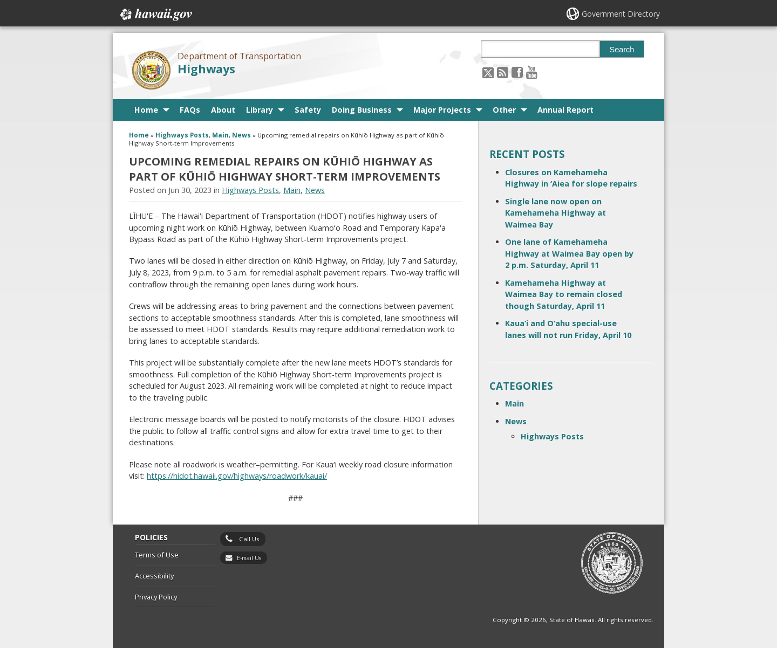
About (223, 110)
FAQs (190, 110)
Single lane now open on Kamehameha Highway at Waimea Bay (555, 213)
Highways (206, 68)
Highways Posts (182, 135)
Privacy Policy (156, 597)
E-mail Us (249, 558)
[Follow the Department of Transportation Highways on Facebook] (517, 72)
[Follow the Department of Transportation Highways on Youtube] (531, 72)
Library (259, 110)
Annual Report (565, 110)
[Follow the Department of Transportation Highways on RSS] (502, 72)
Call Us (249, 539)
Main (220, 135)
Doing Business (362, 110)
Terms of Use (157, 555)
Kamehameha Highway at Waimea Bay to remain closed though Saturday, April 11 (563, 294)
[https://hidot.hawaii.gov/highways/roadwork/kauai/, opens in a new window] (237, 476)
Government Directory (621, 14)
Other (504, 110)
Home (146, 110)
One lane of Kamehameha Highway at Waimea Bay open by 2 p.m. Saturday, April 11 (569, 253)
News (241, 135)
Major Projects (442, 110)
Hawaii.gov (155, 14)
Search (622, 49)
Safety (308, 110)
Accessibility (154, 576)
